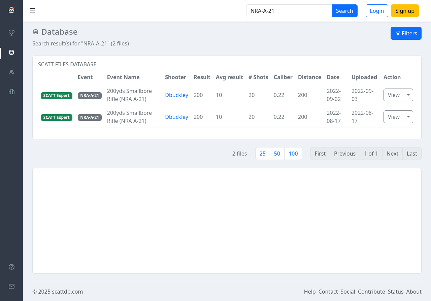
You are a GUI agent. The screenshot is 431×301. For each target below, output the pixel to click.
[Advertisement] (227, 221)
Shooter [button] (175, 77)
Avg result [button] (229, 77)
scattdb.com (67, 291)
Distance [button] (309, 77)
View (394, 95)
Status (396, 291)
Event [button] (85, 77)
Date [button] (333, 77)
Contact (328, 291)
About (414, 291)
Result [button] (202, 77)
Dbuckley (176, 95)
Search (344, 10)
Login (377, 10)
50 (277, 153)
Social (348, 291)
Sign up (405, 10)
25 (263, 153)
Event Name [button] (123, 77)
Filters (406, 33)
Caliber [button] (283, 77)
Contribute (371, 291)
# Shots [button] (258, 77)
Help (310, 291)
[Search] (289, 10)
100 (293, 153)
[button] (56, 77)
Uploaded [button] (364, 77)
